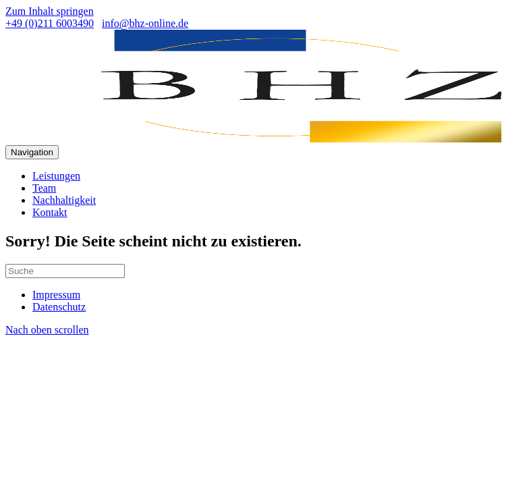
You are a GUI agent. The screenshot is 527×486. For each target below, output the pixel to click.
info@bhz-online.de (145, 23)
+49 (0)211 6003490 (49, 23)
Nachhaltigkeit (64, 200)
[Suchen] (65, 271)
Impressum (56, 294)
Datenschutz (59, 307)
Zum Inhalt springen (49, 11)
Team (44, 188)
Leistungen (56, 176)
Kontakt (49, 212)
